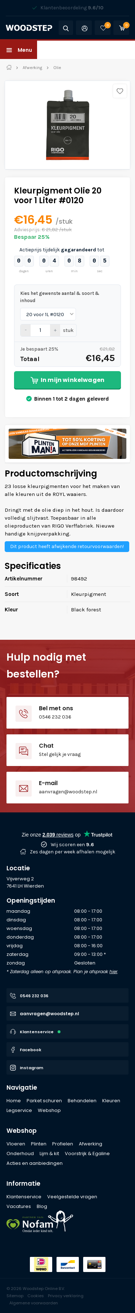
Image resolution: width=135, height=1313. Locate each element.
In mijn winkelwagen (67, 380)
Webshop (21, 1130)
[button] (18, 50)
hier (113, 971)
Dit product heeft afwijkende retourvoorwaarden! (67, 546)
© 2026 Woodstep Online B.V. (35, 1288)
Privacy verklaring (66, 1296)
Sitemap (14, 1296)
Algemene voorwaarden (33, 1303)
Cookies (35, 1296)
